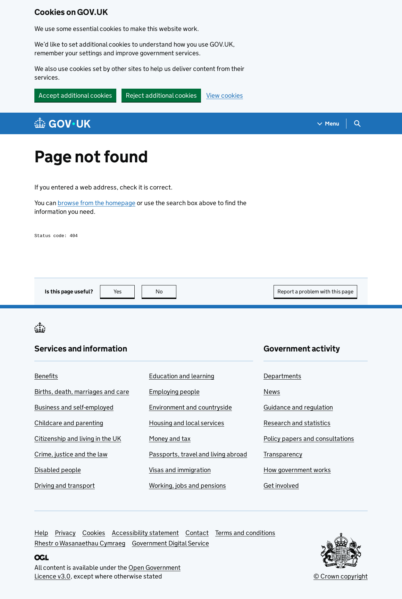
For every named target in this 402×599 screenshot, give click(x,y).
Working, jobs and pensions (187, 487)
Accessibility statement (145, 534)
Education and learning (181, 377)
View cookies (224, 95)
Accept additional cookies (75, 95)
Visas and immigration (180, 471)
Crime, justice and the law (71, 455)
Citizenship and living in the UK (77, 440)
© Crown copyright (340, 577)
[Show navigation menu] (328, 123)
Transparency (282, 455)
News (271, 393)
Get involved (281, 487)
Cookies (93, 534)
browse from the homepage (96, 203)
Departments (282, 377)
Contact (197, 534)
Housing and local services (186, 424)
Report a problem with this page (315, 292)
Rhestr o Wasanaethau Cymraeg (79, 544)
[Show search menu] (357, 123)
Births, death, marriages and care (81, 393)
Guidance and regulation (298, 408)
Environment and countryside (190, 408)
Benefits (46, 377)
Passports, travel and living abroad (198, 455)
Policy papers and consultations (308, 440)
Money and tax (170, 440)
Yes (124, 292)
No (166, 292)
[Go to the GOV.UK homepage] (62, 123)
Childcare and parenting (68, 424)
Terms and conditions (245, 534)
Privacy (65, 534)
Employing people (174, 393)
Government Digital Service (170, 544)
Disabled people (57, 471)
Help (41, 534)
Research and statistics (296, 424)
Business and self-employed (74, 408)
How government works (297, 471)
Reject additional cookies (161, 95)
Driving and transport (64, 487)
